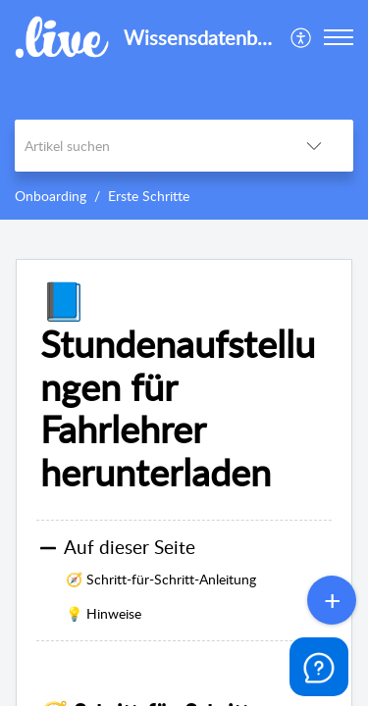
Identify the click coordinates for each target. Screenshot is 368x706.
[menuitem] (302, 37)
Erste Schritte (148, 195)
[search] (145, 146)
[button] (302, 37)
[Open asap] (318, 666)
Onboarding (50, 195)
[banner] (184, 110)
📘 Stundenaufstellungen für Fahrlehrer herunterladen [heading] (177, 386)
